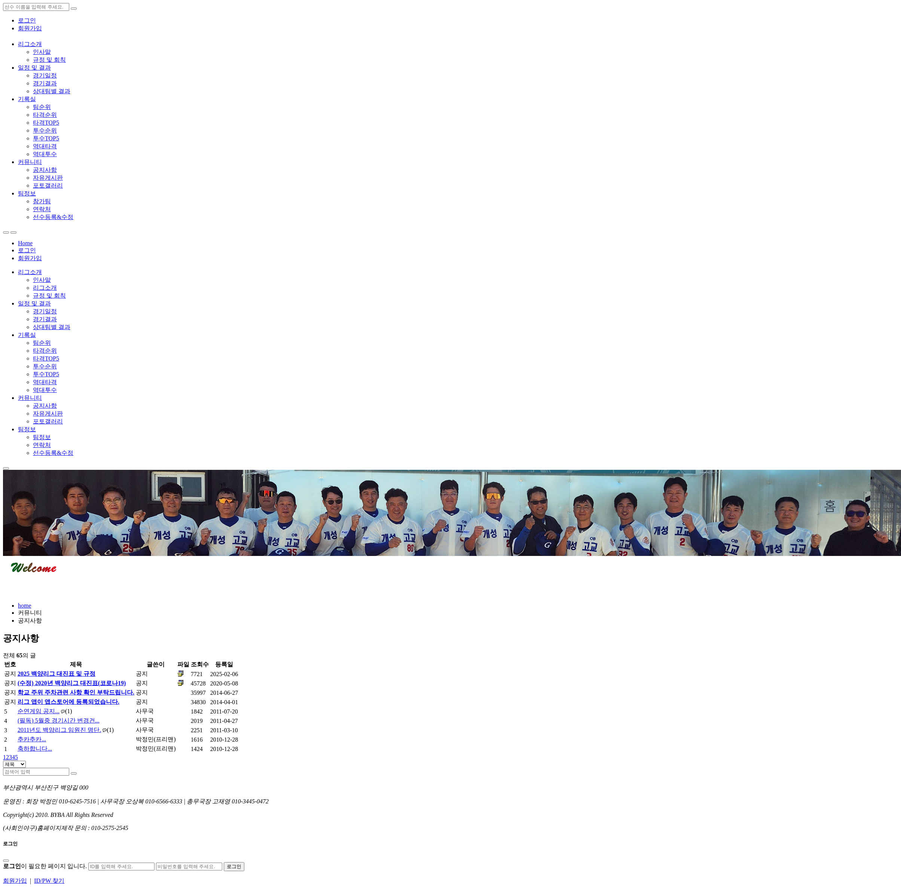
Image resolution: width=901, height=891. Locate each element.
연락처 (42, 209)
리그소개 (30, 44)
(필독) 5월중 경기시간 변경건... (59, 720)
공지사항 (45, 170)
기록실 (27, 99)
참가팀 (42, 201)
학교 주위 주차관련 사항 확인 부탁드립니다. (76, 692)
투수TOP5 (46, 138)
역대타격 (45, 146)
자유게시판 (48, 177)
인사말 (42, 52)
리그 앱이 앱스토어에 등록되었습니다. (68, 702)
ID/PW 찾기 (49, 881)
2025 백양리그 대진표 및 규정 (56, 673)
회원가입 (30, 28)
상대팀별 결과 (51, 91)
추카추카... (32, 739)
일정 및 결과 (34, 67)
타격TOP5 (46, 122)
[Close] (6, 861)
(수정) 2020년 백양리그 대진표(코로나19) (72, 683)
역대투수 (45, 154)
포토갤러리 (48, 185)
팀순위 (42, 107)
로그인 (27, 20)
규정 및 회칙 (49, 60)
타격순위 (45, 115)
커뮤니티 (30, 162)
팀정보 (27, 193)
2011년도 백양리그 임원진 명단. (59, 730)
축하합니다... (35, 748)
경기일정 (45, 75)
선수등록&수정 (53, 217)
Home (25, 243)
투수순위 (45, 130)
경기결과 (45, 83)
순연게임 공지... (38, 711)
